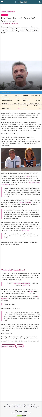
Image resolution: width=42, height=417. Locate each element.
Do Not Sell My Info (34, 407)
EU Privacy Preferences (23, 407)
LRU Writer (5, 23)
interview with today (25, 202)
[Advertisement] (21, 47)
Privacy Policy (22, 405)
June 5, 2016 (26, 285)
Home (3, 11)
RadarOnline (25, 230)
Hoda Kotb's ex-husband (8, 346)
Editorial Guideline (31, 405)
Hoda (27, 176)
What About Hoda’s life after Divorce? (13, 270)
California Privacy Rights (10, 407)
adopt (31, 291)
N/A (18, 108)
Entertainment (11, 11)
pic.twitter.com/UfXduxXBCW (22, 283)
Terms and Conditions (12, 405)
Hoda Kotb (19, 346)
